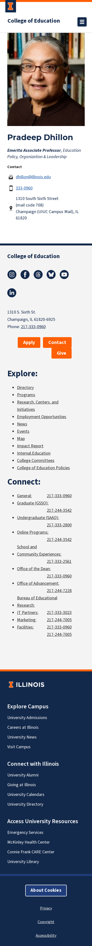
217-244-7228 (59, 591)
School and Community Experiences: (39, 550)
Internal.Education (33, 453)
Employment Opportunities (41, 417)
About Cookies (46, 890)
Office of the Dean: (34, 569)
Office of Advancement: (38, 583)
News (22, 424)
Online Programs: (33, 532)
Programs (26, 395)
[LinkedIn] (12, 296)
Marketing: (26, 620)
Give (61, 353)
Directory (25, 388)
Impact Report (30, 446)
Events (23, 431)
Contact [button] (57, 342)
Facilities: (25, 627)
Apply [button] (29, 342)
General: (24, 496)
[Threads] (38, 277)
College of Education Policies (43, 468)
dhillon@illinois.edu (33, 177)
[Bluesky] (51, 277)
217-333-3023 (59, 613)
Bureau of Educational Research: (37, 601)
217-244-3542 (59, 510)
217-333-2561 (59, 562)
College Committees (35, 461)
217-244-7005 (59, 620)
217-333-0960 (33, 327)
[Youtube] (64, 277)
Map (21, 439)
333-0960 (24, 188)
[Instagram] (12, 277)
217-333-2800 (59, 525)
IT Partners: (27, 613)
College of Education (34, 21)
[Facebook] (25, 277)
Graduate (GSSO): (33, 503)
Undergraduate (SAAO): (38, 518)
